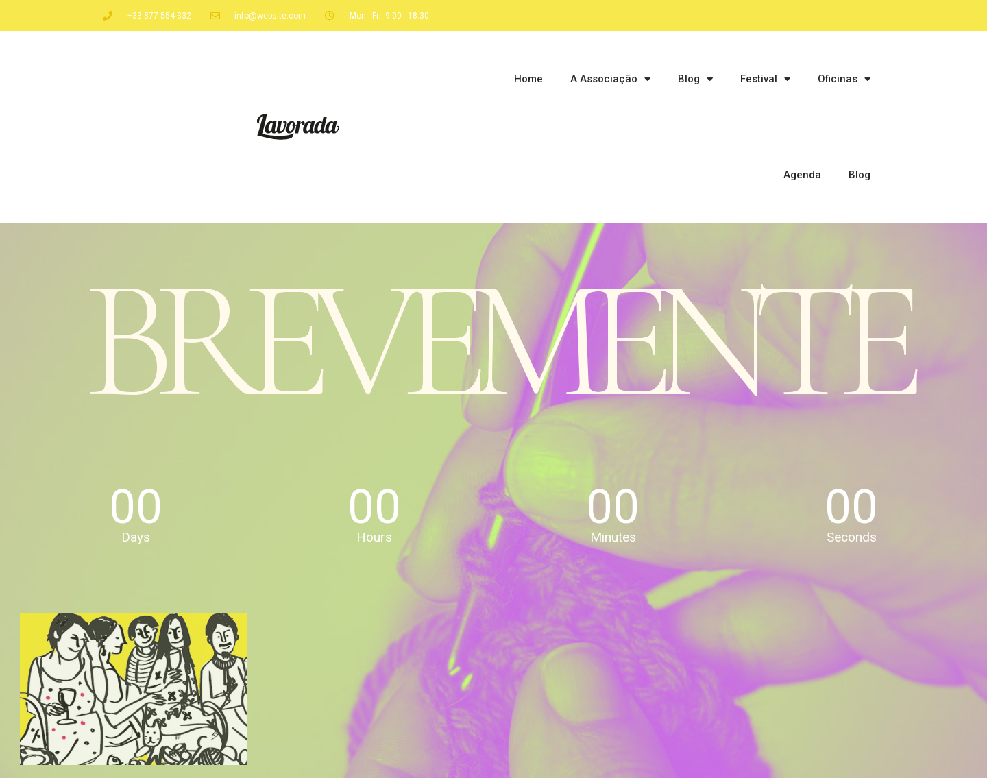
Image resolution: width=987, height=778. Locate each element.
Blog (695, 79)
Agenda (802, 175)
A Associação (610, 79)
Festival (765, 79)
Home (528, 79)
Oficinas (844, 79)
